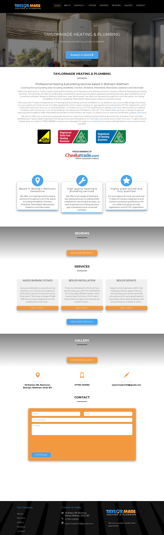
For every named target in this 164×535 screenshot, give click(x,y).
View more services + (82, 322)
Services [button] (79, 5)
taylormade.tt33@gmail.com (126, 385)
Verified (104, 5)
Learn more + (37, 308)
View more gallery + (82, 360)
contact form (97, 121)
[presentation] (49, 444)
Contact (140, 5)
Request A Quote (82, 55)
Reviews (116, 5)
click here (117, 107)
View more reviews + (82, 253)
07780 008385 (72, 519)
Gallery (128, 5)
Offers (92, 5)
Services (21, 518)
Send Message (41, 455)
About (67, 5)
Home (57, 5)
